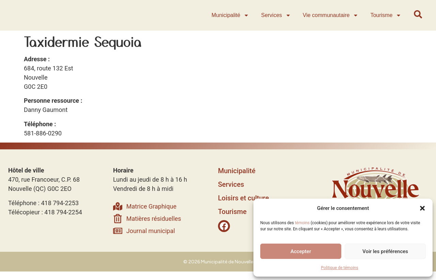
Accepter (301, 251)
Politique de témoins (339, 267)
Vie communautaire (331, 20)
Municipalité (231, 20)
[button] (422, 204)
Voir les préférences (385, 251)
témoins (302, 222)
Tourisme (386, 20)
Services (277, 20)
